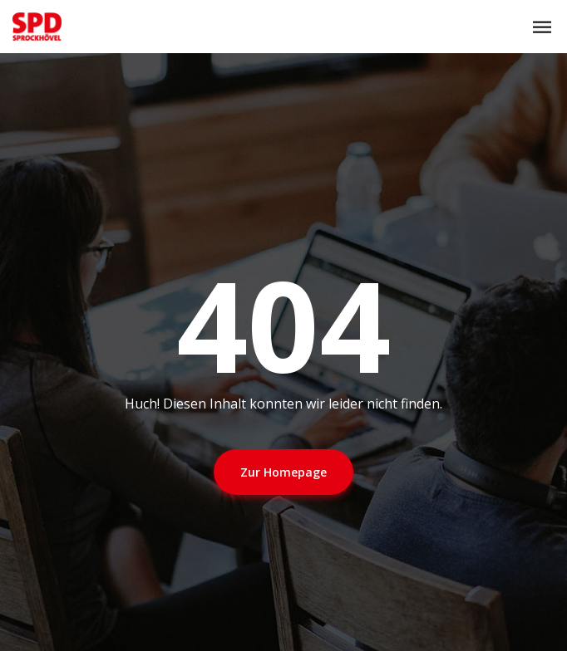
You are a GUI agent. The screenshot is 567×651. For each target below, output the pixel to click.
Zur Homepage (283, 472)
